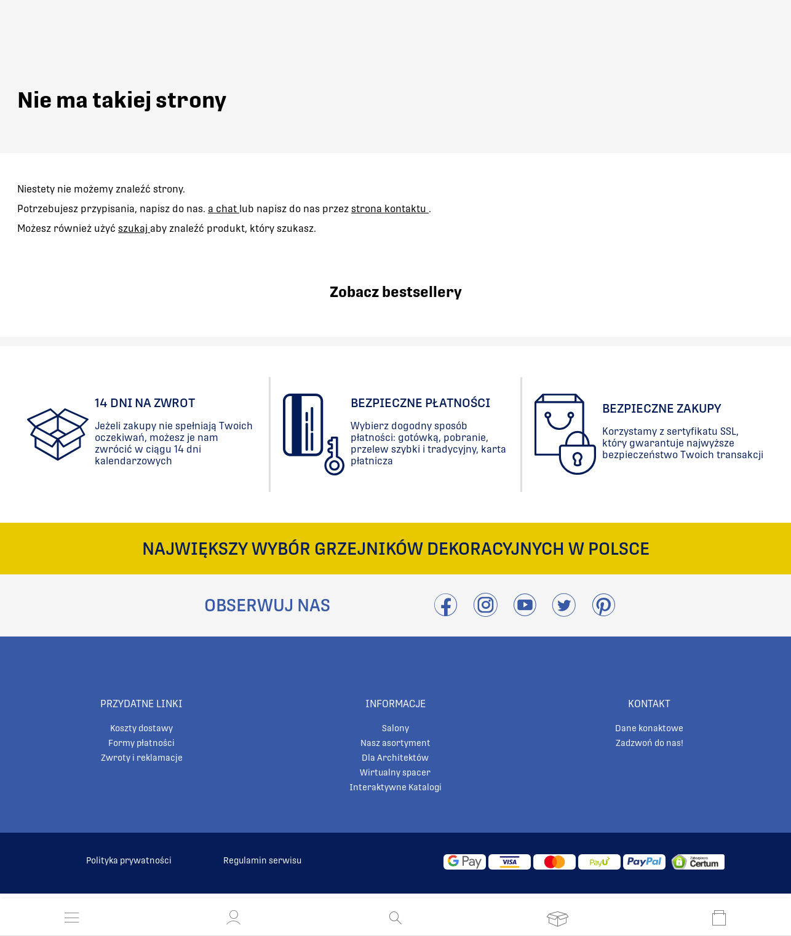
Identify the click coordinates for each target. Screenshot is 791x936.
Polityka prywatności (129, 860)
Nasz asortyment (395, 743)
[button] (234, 917)
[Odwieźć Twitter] (564, 612)
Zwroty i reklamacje (142, 758)
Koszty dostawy (141, 728)
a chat (223, 209)
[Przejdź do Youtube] (524, 612)
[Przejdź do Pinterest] (603, 612)
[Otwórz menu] (72, 917)
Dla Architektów (395, 758)
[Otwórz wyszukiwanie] (395, 918)
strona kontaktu (390, 209)
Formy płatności (141, 743)
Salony (395, 728)
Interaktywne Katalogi (395, 787)
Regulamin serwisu (262, 860)
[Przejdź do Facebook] (445, 612)
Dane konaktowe (649, 728)
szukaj (134, 228)
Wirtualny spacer (395, 772)
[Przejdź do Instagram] (485, 612)
